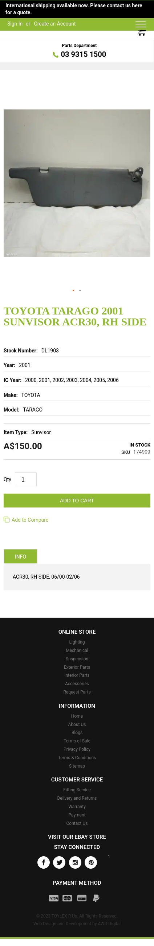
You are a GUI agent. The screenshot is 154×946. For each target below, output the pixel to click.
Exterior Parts (77, 667)
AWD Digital (109, 923)
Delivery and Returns (77, 798)
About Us (77, 724)
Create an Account (55, 24)
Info (20, 557)
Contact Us (77, 823)
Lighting (77, 642)
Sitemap (77, 766)
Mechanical (77, 650)
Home (77, 716)
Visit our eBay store (77, 837)
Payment (76, 815)
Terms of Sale (77, 741)
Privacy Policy (77, 749)
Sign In (15, 24)
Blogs (77, 732)
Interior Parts (77, 675)
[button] (73, 290)
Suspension (77, 658)
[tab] (20, 556)
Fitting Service (77, 789)
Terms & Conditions (77, 757)
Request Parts (76, 692)
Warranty (77, 806)
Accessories (77, 683)
